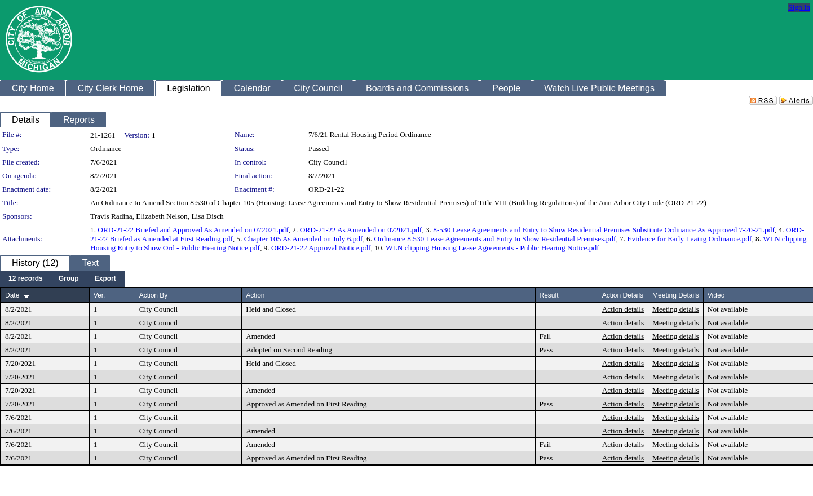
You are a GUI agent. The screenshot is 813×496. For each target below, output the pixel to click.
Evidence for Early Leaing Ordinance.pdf (689, 238)
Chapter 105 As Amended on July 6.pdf (303, 238)
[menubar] (62, 279)
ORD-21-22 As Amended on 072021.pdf (361, 229)
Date (12, 295)
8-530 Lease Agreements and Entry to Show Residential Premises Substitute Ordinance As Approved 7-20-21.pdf (604, 229)
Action (255, 295)
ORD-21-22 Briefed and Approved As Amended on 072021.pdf (193, 229)
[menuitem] (26, 279)
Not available (728, 309)
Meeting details (675, 309)
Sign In (799, 7)
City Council (327, 162)
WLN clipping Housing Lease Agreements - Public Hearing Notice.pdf (492, 247)
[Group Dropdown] (69, 279)
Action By (153, 295)
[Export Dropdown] (105, 279)
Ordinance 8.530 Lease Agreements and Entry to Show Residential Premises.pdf (495, 238)
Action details (623, 309)
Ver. (99, 295)
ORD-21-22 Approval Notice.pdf (321, 247)
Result (549, 295)
